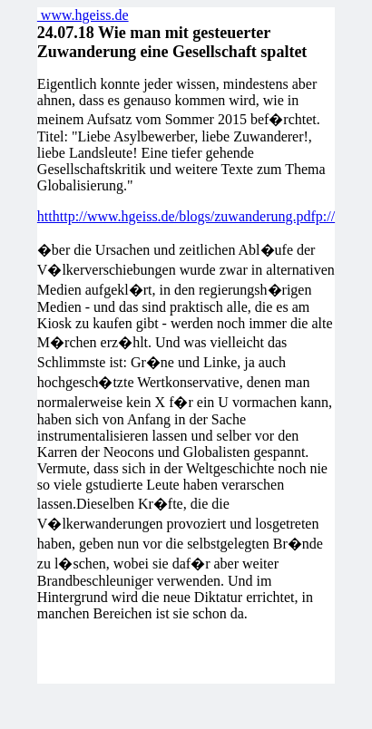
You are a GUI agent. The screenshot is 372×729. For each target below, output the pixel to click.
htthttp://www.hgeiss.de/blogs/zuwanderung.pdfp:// (186, 216)
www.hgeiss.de (83, 15)
